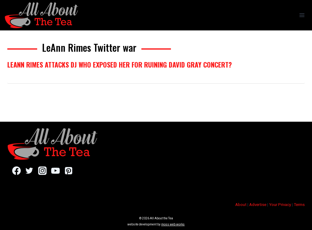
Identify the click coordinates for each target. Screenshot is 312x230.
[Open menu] (301, 15)
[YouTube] (55, 170)
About (240, 204)
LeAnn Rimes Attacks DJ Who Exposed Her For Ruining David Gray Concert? (119, 64)
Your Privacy (280, 204)
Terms (299, 204)
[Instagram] (42, 170)
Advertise (257, 204)
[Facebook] (16, 170)
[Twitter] (29, 170)
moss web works (173, 224)
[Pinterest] (68, 170)
